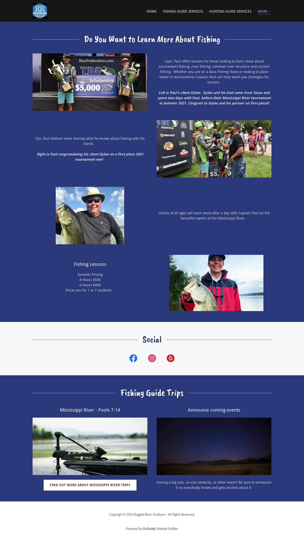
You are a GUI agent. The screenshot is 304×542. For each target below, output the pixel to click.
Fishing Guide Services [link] (183, 11)
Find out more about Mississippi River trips (90, 485)
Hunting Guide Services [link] (230, 11)
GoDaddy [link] (149, 529)
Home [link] (152, 11)
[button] (264, 11)
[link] (40, 11)
